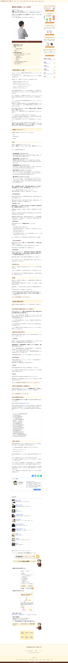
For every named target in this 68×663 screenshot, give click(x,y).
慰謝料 (21, 1)
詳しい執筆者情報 (37, 489)
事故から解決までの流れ (49, 55)
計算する (49, 10)
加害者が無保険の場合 (18, 52)
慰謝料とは (26, 659)
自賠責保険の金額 (21, 403)
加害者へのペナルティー (18, 46)
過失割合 (29, 1)
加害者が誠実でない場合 (18, 44)
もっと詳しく (50, 22)
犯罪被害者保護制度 (19, 48)
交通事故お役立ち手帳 (36, 662)
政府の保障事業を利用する (19, 62)
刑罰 (15, 47)
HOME (16, 659)
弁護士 (43, 1)
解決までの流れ (17, 1)
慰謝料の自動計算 (31, 659)
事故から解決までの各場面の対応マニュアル (20, 614)
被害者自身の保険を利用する (19, 55)
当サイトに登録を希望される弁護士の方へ (34, 652)
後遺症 (33, 1)
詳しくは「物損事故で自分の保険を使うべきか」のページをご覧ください (26, 382)
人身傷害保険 (18, 56)
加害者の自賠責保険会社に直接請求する (21, 61)
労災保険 (17, 58)
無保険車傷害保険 (19, 57)
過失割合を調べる (49, 34)
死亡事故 (36, 1)
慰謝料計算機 (25, 1)
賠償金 (16, 51)
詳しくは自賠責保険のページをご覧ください (20, 393)
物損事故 (39, 1)
